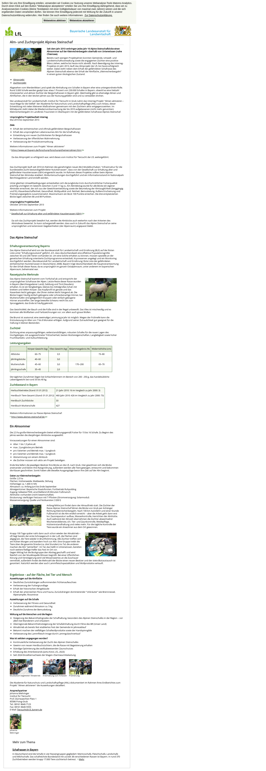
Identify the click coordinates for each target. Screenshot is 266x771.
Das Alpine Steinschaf (23, 237)
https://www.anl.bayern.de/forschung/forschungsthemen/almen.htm (47, 150)
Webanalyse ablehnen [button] (54, 20)
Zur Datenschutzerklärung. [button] (99, 15)
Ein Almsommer (20, 426)
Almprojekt (18, 79)
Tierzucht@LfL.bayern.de (29, 709)
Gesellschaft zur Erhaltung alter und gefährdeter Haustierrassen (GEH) (47, 213)
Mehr (81, 759)
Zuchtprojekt (19, 82)
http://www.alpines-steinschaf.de (29, 416)
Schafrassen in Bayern (25, 749)
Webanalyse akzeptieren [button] (82, 20)
